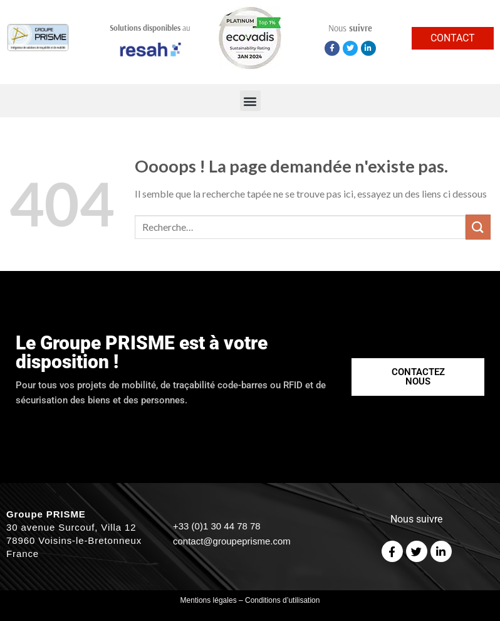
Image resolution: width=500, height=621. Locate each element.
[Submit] (478, 227)
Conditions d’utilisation (282, 600)
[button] (250, 100)
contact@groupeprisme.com (232, 541)
